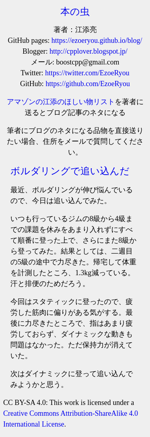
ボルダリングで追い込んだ (70, 171)
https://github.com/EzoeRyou (88, 84)
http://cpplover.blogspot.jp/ (89, 51)
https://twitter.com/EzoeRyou (87, 73)
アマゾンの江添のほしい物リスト (61, 102)
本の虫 (75, 11)
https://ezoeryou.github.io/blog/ (97, 40)
